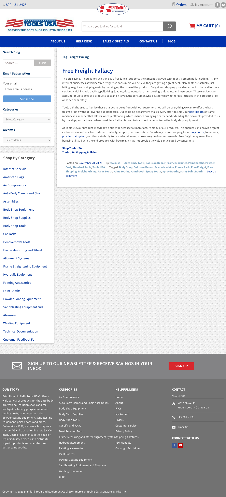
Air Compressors (14, 185)
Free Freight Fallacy (87, 70)
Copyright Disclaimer (128, 448)
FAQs (118, 408)
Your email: (10, 83)
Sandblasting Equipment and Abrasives (23, 311)
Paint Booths (196, 163)
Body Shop (125, 167)
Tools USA (99, 167)
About (119, 403)
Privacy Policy (123, 431)
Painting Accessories (17, 282)
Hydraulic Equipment (17, 274)
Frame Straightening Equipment (25, 266)
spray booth (196, 132)
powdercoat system (74, 136)
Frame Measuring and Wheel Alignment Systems (22, 254)
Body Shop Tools (14, 226)
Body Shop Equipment (18, 209)
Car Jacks (9, 234)
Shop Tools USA (72, 148)
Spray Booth (153, 171)
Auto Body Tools (134, 163)
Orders (179, 4)
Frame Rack (182, 167)
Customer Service (126, 425)
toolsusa (115, 163)
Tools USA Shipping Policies (79, 152)
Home (119, 397)
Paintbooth (137, 171)
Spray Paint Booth (191, 171)
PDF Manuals (123, 442)
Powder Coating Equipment (22, 299)
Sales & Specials (116, 41)
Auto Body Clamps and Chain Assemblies (22, 197)
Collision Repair (156, 163)
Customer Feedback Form (20, 339)
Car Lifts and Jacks (70, 425)
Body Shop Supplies (17, 217)
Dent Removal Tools (16, 242)
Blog (171, 41)
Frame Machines (177, 163)
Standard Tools (81, 167)
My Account (122, 414)
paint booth (196, 112)
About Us (58, 41)
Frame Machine (164, 167)
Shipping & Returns (127, 437)
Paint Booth (105, 171)
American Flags (13, 177)
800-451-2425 (16, 4)
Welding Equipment (16, 323)
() (204, 25)
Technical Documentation (20, 331)
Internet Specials (14, 169)
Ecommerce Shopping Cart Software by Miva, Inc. (98, 491)
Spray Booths (170, 171)
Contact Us (148, 41)
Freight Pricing (87, 171)
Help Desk (84, 41)
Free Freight (198, 167)
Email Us (183, 427)
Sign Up (181, 366)
